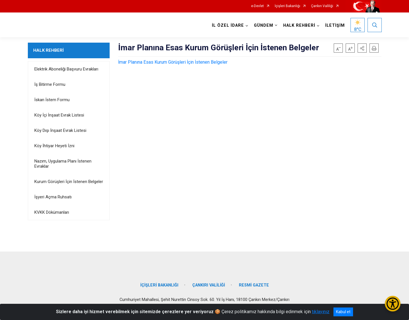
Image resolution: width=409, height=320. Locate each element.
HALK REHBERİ (48, 50)
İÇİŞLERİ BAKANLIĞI (159, 283)
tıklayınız (320, 311)
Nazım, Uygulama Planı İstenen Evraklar (62, 164)
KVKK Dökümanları (51, 212)
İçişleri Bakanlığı (287, 6)
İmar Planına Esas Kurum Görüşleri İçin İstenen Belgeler (173, 62)
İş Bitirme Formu (49, 84)
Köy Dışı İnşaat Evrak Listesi (60, 130)
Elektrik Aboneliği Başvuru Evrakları (66, 69)
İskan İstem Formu (52, 99)
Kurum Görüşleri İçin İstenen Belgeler (68, 181)
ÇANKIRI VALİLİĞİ (208, 283)
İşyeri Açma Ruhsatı (53, 197)
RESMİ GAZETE (254, 283)
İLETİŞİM (335, 25)
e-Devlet (257, 6)
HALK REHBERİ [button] (299, 25)
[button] (362, 48)
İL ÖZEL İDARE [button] (228, 25)
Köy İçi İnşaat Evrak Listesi (59, 115)
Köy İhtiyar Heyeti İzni (54, 145)
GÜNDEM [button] (263, 25)
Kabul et (343, 311)
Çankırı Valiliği (322, 6)
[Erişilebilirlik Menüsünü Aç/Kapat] (392, 303)
